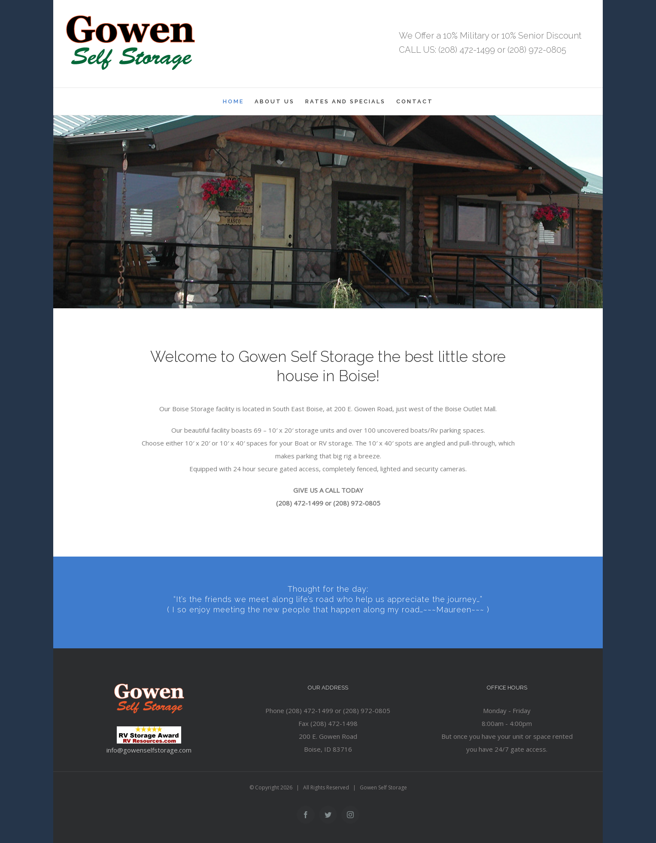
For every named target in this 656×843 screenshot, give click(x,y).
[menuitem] (239, 101)
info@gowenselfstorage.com (148, 750)
